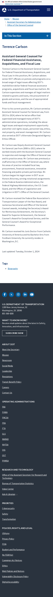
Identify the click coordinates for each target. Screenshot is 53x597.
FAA (3, 407)
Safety (5, 514)
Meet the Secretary (10, 349)
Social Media (7, 365)
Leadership (7, 371)
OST (4, 455)
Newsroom (7, 360)
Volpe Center (8, 489)
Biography (13, 268)
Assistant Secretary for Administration (24, 22)
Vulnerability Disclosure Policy (15, 576)
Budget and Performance (13, 549)
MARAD (5, 439)
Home (6, 19)
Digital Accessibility (10, 582)
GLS (4, 434)
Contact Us (7, 392)
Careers (5, 387)
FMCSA (5, 417)
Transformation (9, 519)
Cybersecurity (8, 508)
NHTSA (5, 444)
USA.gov (5, 533)
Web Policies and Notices (13, 571)
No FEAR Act (7, 555)
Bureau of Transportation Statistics (18, 483)
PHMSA (5, 460)
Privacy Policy (8, 538)
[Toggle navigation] (48, 9)
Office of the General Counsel (20, 25)
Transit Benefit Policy (11, 382)
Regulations (7, 376)
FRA (4, 423)
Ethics (5, 565)
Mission (15, 19)
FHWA (4, 412)
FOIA (4, 544)
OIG (3, 450)
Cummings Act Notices (12, 560)
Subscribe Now (14, 333)
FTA (4, 428)
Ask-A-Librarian (10, 494)
